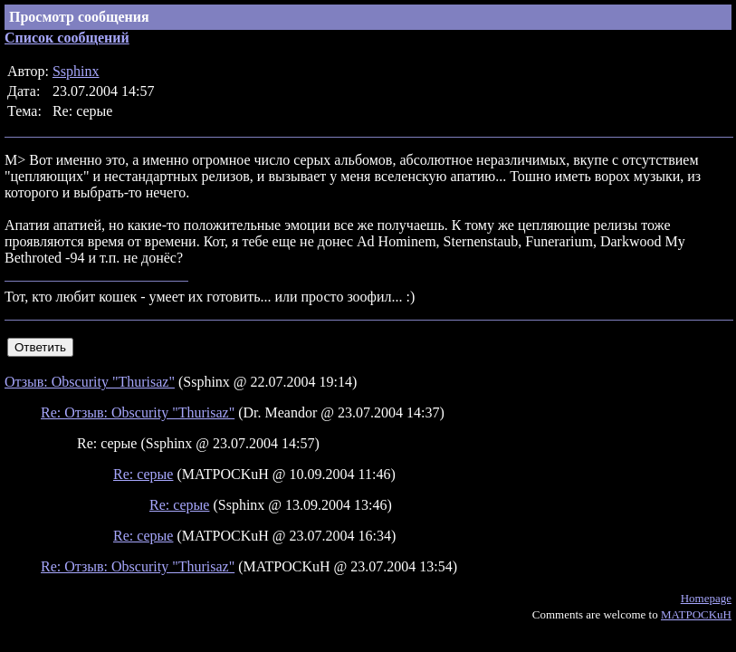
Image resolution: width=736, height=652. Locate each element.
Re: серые (143, 474)
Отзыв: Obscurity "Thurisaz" (90, 381)
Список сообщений (67, 37)
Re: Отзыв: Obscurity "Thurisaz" (137, 412)
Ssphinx (76, 71)
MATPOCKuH (696, 614)
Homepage (706, 598)
